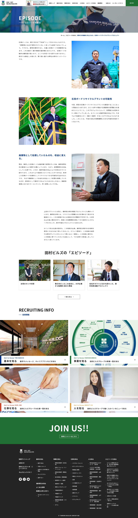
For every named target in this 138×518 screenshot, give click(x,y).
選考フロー (40, 478)
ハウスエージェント (77, 463)
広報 (73, 479)
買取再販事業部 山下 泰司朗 (95, 496)
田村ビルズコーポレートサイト (24, 467)
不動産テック (58, 493)
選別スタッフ (75, 493)
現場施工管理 (75, 470)
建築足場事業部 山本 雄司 (95, 473)
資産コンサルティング (60, 487)
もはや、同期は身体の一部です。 (112, 499)
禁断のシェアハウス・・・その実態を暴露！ (112, 505)
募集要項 (100, 3)
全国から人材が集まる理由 (43, 470)
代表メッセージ (42, 466)
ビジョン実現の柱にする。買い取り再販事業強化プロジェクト (112, 464)
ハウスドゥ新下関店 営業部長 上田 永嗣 (95, 468)
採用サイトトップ (24, 459)
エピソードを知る (91, 3)
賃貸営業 (74, 486)
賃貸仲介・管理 (59, 484)
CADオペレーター (77, 473)
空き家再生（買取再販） (61, 477)
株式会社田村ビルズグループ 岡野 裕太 (95, 486)
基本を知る (60, 3)
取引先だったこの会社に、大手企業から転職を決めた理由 (112, 491)
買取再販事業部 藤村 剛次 (95, 491)
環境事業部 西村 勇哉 (95, 508)
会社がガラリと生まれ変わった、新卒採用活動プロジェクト (112, 470)
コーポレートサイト (117, 3)
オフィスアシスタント (78, 466)
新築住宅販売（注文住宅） (60, 463)
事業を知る (67, 3)
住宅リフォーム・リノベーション (60, 468)
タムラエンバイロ (24, 472)
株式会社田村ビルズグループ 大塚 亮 (95, 463)
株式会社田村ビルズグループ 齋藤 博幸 (95, 500)
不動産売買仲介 (59, 490)
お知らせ (108, 3)
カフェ (56, 505)
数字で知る (40, 463)
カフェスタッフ (76, 499)
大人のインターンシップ (43, 495)
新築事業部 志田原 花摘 (95, 482)
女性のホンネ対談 (111, 496)
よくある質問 (40, 487)
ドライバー (75, 496)
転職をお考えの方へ (42, 491)
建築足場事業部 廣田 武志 (95, 477)
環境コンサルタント (77, 476)
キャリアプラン (42, 474)
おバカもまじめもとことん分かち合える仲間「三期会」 (112, 484)
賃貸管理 (74, 489)
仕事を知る (75, 3)
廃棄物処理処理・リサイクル (60, 500)
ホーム (63, 35)
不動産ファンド (59, 497)
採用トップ (52, 3)
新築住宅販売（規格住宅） (60, 473)
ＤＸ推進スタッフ (76, 483)
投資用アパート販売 (60, 480)
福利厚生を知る (41, 483)
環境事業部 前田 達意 (95, 505)
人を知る (82, 3)
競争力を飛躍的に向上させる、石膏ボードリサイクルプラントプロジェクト (112, 478)
